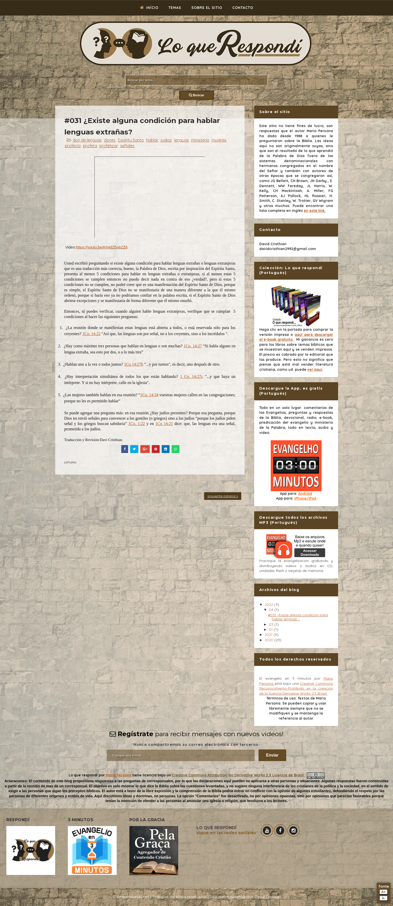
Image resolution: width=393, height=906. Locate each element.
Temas (175, 7)
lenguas (181, 140)
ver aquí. (315, 369)
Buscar (196, 95)
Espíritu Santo (131, 140)
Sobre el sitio (206, 7)
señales (127, 145)
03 (271, 624)
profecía (73, 145)
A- (383, 898)
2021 (269, 634)
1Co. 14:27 (193, 346)
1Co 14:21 (164, 423)
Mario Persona (119, 775)
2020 (269, 640)
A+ (384, 892)
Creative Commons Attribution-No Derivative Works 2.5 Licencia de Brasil (238, 775)
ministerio (200, 140)
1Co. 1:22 (136, 423)
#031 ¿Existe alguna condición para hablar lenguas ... (298, 617)
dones (110, 140)
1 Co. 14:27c (191, 376)
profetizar (108, 145)
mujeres (218, 140)
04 (271, 609)
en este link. (315, 210)
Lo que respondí (84, 775)
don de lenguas (87, 140)
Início (149, 7)
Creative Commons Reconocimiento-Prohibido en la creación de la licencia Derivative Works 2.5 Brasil (296, 688)
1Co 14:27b (133, 364)
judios (166, 140)
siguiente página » (222, 496)
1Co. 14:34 (149, 395)
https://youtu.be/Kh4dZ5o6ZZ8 (102, 247)
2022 (269, 604)
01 (271, 629)
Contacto (242, 7)
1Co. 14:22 (91, 334)
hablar (152, 140)
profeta (90, 145)
